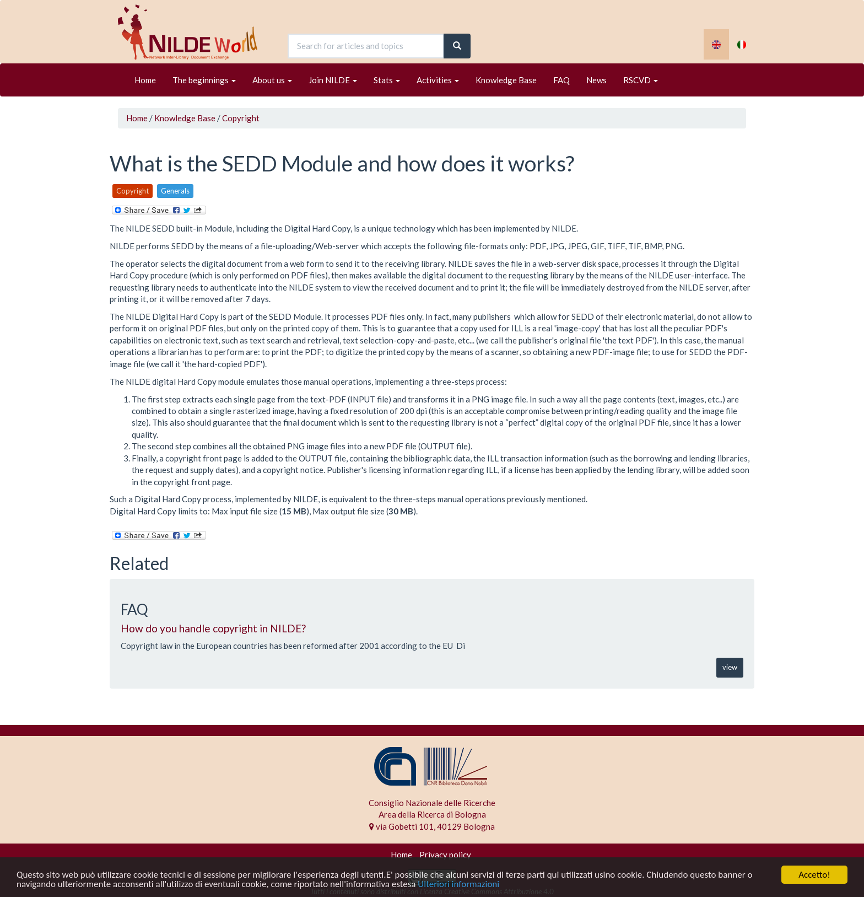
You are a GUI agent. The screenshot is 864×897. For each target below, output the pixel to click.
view (729, 667)
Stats (387, 80)
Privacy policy (445, 855)
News (596, 80)
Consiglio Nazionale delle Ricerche (432, 803)
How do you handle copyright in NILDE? (213, 628)
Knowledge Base (506, 80)
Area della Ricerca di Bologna (432, 814)
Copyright (241, 118)
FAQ (561, 80)
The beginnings (204, 80)
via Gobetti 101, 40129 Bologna (432, 826)
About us (272, 80)
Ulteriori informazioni (458, 884)
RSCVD (640, 80)
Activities (438, 80)
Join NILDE (333, 80)
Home (145, 80)
